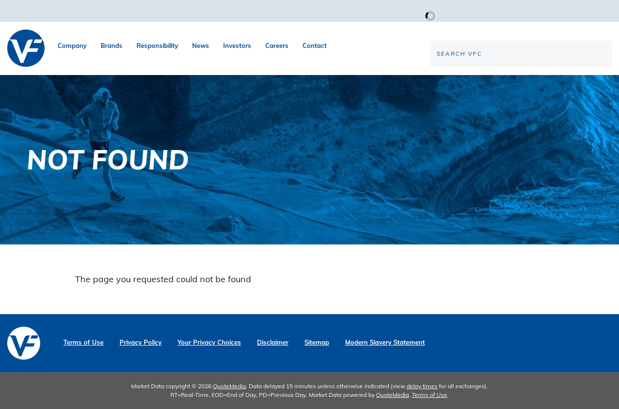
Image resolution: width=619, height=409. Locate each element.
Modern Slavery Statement (385, 342)
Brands (111, 45)
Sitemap (316, 342)
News (200, 45)
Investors (237, 45)
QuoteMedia (229, 386)
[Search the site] (531, 85)
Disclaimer (272, 342)
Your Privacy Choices (209, 342)
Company (72, 45)
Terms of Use (83, 342)
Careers (276, 45)
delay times (422, 386)
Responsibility (157, 45)
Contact (314, 45)
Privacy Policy (141, 342)
